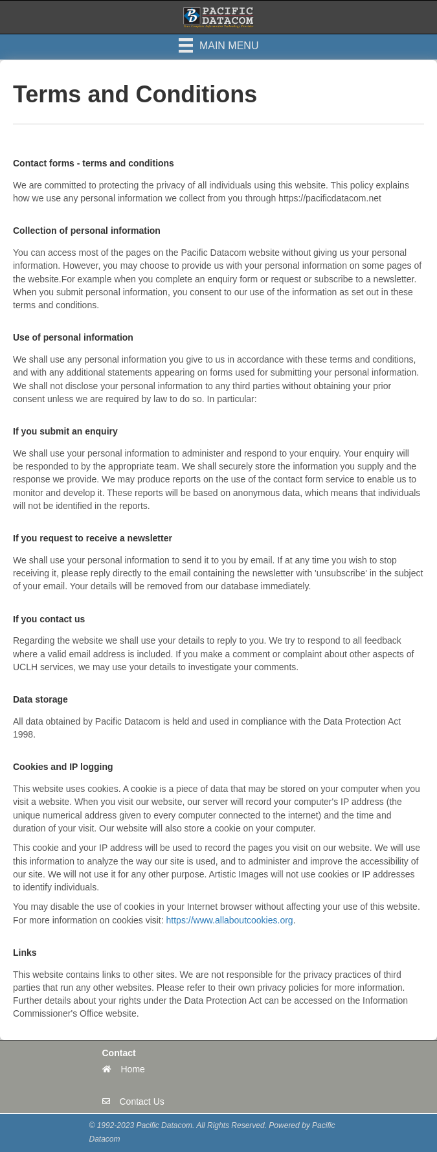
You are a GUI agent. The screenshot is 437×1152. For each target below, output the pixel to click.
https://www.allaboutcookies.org (229, 920)
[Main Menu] (219, 45)
